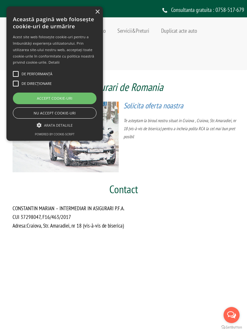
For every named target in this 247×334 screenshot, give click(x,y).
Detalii (54, 62)
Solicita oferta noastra (154, 106)
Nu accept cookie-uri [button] (55, 113)
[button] (54, 125)
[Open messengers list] (232, 315)
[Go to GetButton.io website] (231, 327)
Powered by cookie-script (55, 134)
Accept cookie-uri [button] (55, 98)
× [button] (97, 12)
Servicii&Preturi (133, 30)
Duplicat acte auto (179, 30)
